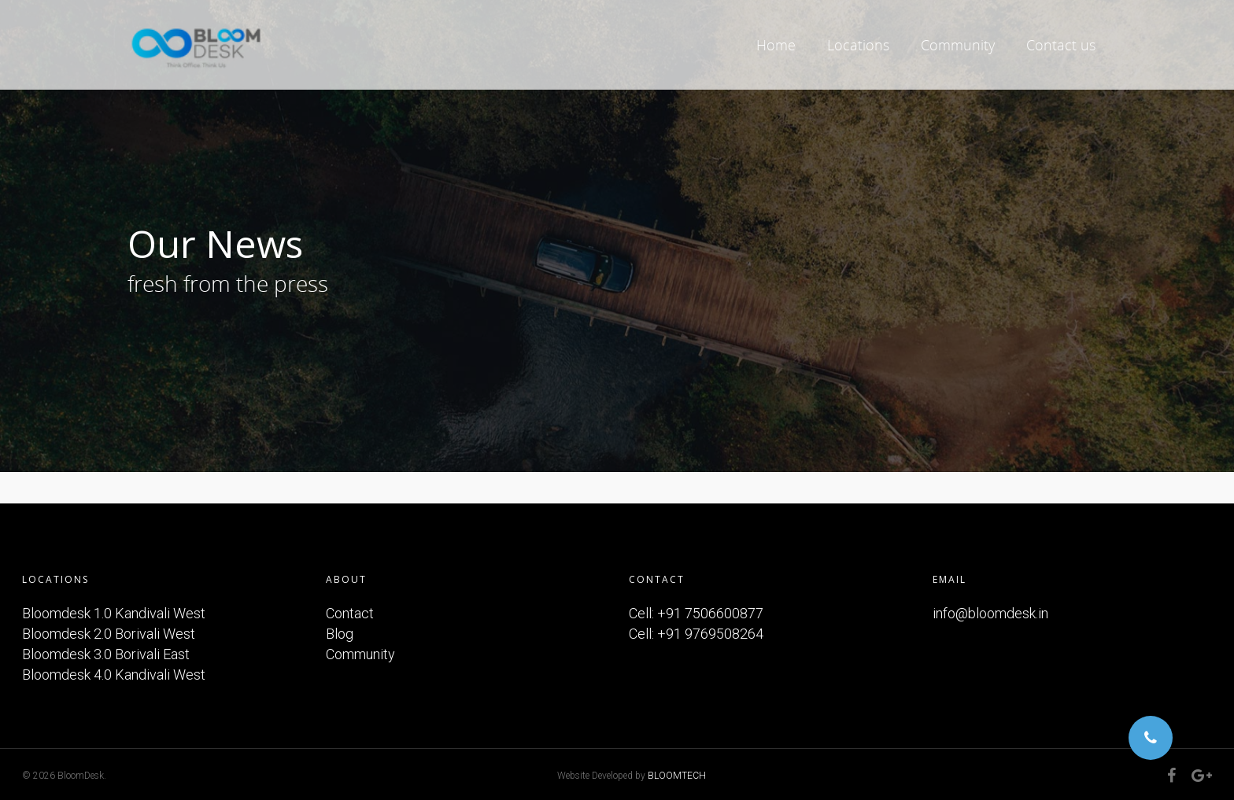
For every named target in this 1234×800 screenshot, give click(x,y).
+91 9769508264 (710, 633)
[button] (1151, 738)
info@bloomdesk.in (990, 613)
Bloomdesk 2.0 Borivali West (108, 633)
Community (958, 44)
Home (776, 44)
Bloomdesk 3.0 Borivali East (106, 654)
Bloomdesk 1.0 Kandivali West (113, 613)
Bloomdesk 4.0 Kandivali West (113, 674)
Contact (350, 613)
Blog (339, 633)
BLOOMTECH (677, 775)
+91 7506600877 (710, 613)
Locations (858, 44)
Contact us (1060, 44)
